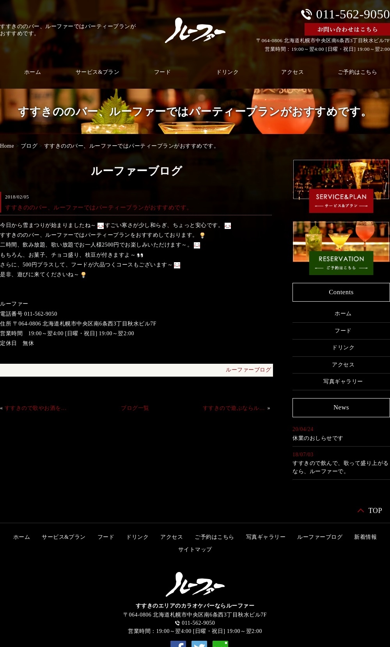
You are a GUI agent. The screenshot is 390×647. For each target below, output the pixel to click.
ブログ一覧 (135, 408)
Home (7, 146)
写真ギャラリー (343, 381)
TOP (375, 511)
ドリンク (227, 72)
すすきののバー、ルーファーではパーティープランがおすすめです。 (132, 146)
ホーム (343, 313)
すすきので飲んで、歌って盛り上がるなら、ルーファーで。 (340, 467)
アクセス (292, 72)
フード (162, 72)
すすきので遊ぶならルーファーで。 (234, 408)
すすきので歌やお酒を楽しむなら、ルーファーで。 (36, 408)
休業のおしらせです (318, 438)
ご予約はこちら (214, 537)
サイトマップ (195, 549)
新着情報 (365, 537)
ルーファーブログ (248, 370)
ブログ (29, 146)
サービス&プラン (98, 72)
